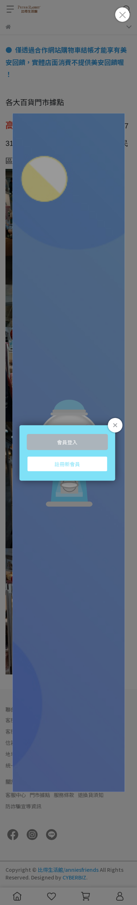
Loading (68, 452)
